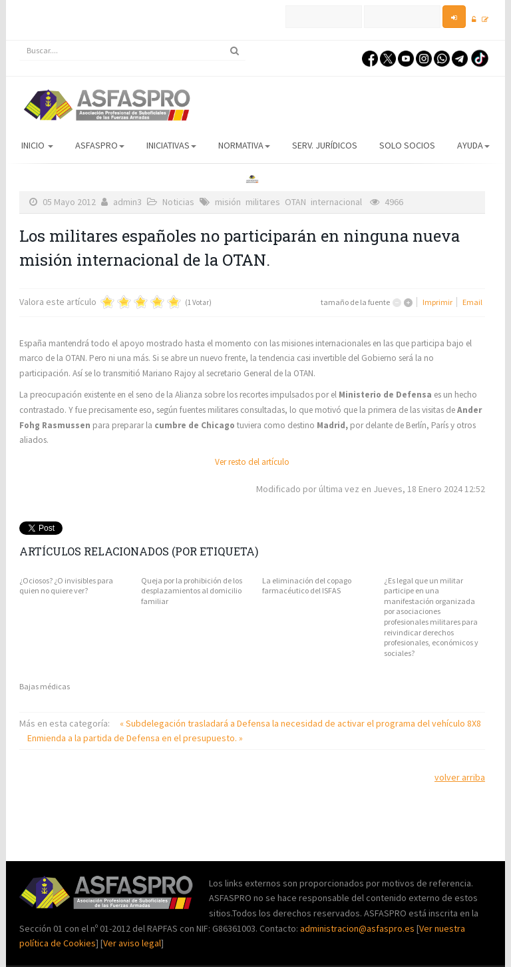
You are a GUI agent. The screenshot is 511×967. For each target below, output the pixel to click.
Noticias (178, 202)
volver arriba (459, 777)
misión (228, 202)
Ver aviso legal (132, 943)
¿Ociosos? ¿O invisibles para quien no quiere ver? (66, 585)
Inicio (37, 145)
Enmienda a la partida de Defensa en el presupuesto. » (135, 738)
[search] (132, 51)
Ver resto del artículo (252, 462)
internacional (336, 202)
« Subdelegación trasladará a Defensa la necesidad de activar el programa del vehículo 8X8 (300, 723)
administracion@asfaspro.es (358, 928)
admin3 (127, 202)
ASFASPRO (99, 145)
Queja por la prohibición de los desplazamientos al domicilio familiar (191, 590)
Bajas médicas (44, 686)
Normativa (244, 145)
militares (263, 202)
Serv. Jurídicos (324, 145)
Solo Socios (407, 145)
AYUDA (473, 145)
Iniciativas (171, 145)
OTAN (295, 202)
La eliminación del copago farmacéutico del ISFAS (306, 585)
